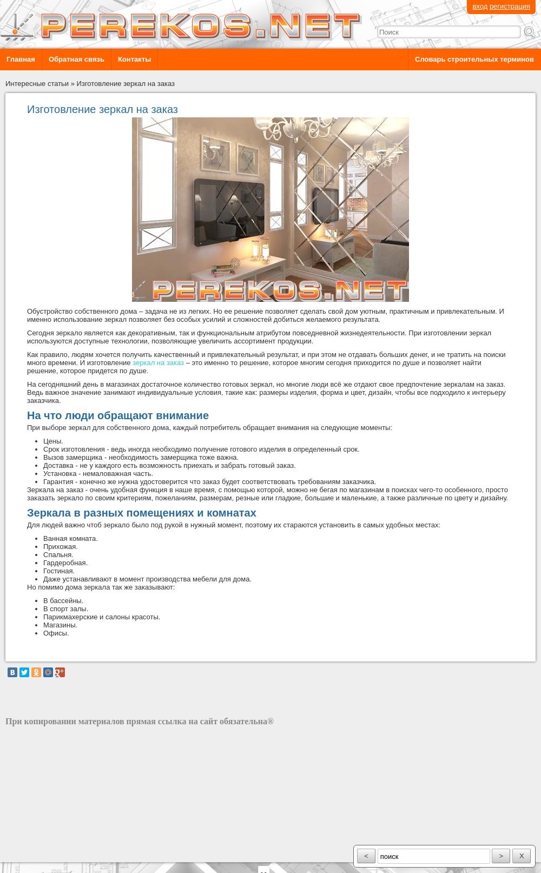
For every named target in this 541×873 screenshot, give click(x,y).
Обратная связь (76, 59)
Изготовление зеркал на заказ (126, 84)
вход (479, 6)
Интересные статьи (37, 84)
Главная (20, 59)
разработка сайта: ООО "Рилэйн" (59, 853)
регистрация (510, 6)
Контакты (134, 59)
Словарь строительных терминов (474, 59)
